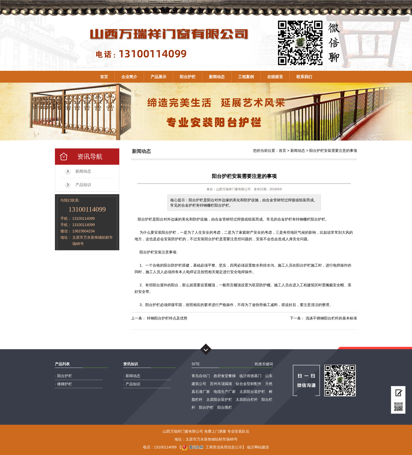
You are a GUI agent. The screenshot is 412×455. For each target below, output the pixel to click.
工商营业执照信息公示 (211, 447)
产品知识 (83, 184)
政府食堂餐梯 (225, 376)
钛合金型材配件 (248, 384)
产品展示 (158, 76)
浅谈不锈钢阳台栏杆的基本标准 (331, 318)
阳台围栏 (224, 407)
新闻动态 (217, 76)
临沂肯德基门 (250, 376)
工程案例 (246, 76)
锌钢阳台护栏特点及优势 (167, 318)
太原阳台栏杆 (247, 399)
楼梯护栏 (64, 384)
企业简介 (129, 76)
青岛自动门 (201, 376)
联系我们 (304, 76)
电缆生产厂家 (225, 391)
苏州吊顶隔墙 (221, 384)
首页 (104, 76)
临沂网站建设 (258, 447)
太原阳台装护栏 (252, 391)
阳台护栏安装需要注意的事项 (333, 150)
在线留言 (275, 76)
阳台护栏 (187, 76)
